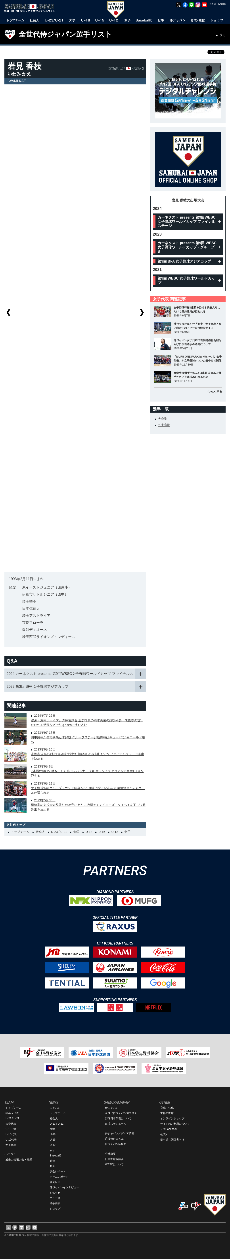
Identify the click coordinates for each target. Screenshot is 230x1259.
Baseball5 (55, 1155)
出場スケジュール (115, 1123)
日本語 (212, 3)
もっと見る (214, 391)
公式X (163, 1134)
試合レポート (58, 1171)
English (222, 4)
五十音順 (164, 425)
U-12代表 (11, 1139)
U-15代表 (11, 1134)
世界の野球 (167, 1113)
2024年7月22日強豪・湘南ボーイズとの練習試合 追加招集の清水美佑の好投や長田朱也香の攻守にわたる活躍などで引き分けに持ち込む (87, 720)
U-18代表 (11, 1129)
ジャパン (55, 1107)
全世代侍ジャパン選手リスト (65, 34)
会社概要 (110, 1153)
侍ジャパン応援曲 (115, 1144)
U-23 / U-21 (59, 832)
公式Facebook (168, 1129)
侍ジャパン (111, 1107)
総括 (52, 1160)
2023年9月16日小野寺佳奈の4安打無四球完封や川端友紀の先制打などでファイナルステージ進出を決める (87, 754)
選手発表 (55, 1203)
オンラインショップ (172, 1118)
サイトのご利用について (175, 1123)
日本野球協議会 (114, 1159)
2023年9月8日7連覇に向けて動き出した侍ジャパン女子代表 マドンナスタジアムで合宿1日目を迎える (87, 771)
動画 (52, 1166)
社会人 (40, 832)
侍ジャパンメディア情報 (119, 1133)
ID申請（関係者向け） (173, 1139)
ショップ (55, 1208)
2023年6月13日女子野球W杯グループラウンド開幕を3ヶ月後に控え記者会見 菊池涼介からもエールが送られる (88, 788)
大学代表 (11, 1123)
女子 (127, 832)
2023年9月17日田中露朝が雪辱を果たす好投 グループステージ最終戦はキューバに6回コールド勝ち (88, 737)
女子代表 (11, 1145)
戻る (222, 35)
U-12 (114, 832)
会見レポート (58, 1182)
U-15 (101, 832)
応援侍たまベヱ (114, 1138)
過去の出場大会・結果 (19, 1159)
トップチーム (20, 832)
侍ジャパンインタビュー (64, 1187)
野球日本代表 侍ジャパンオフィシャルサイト (31, 8)
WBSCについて (114, 1164)
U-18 (89, 832)
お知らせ (55, 1192)
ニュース (55, 1198)
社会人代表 (12, 1113)
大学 (76, 832)
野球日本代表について (118, 1118)
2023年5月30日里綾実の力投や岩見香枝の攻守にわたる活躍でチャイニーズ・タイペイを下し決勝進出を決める (88, 804)
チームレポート (59, 1176)
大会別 (162, 419)
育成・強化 (167, 1107)
